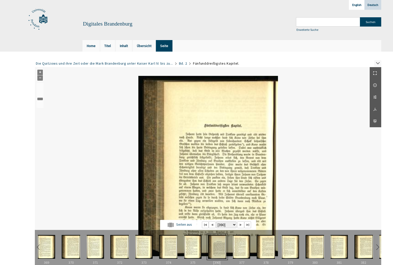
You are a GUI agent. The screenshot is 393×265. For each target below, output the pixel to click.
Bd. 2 (183, 63)
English (356, 5)
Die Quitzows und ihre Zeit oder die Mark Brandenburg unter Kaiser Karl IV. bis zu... (104, 63)
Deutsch (372, 5)
